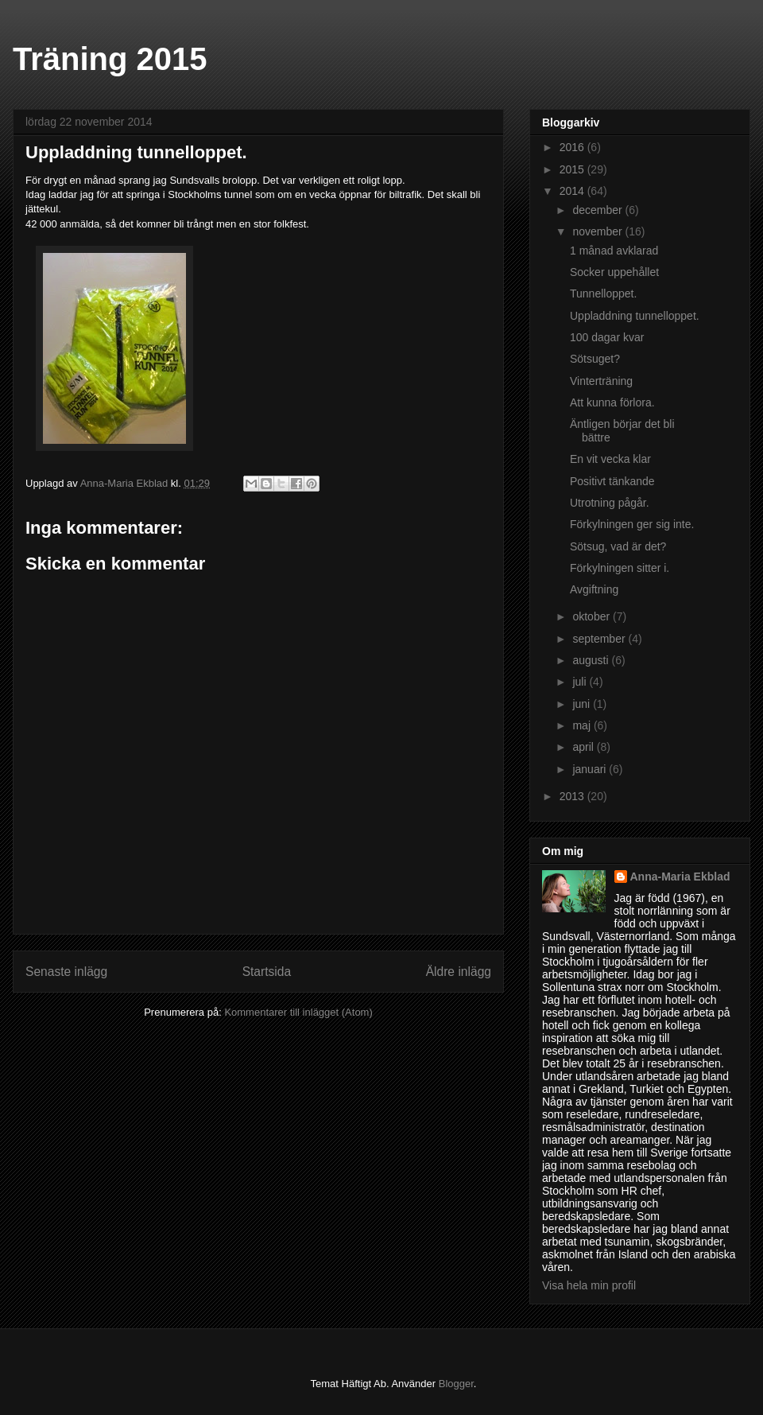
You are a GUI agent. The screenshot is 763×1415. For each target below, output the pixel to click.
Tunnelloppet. (603, 293)
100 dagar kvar (607, 337)
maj (582, 725)
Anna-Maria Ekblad (680, 876)
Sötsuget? (595, 358)
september (600, 638)
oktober (592, 616)
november (598, 231)
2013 (573, 796)
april (584, 747)
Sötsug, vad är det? (618, 546)
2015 (573, 169)
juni (582, 704)
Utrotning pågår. (609, 502)
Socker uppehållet (614, 272)
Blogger (456, 1384)
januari (590, 769)
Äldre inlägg (458, 971)
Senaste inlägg (66, 971)
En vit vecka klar (610, 459)
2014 (573, 191)
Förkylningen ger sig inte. (632, 524)
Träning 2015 (110, 58)
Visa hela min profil (589, 1285)
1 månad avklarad (614, 250)
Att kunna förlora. (612, 402)
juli (580, 681)
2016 (573, 147)
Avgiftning (594, 589)
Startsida (267, 971)
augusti (591, 660)
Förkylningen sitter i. (619, 568)
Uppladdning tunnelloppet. (634, 315)
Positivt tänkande (612, 481)
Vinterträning (601, 381)
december (598, 210)
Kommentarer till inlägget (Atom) (298, 1012)
